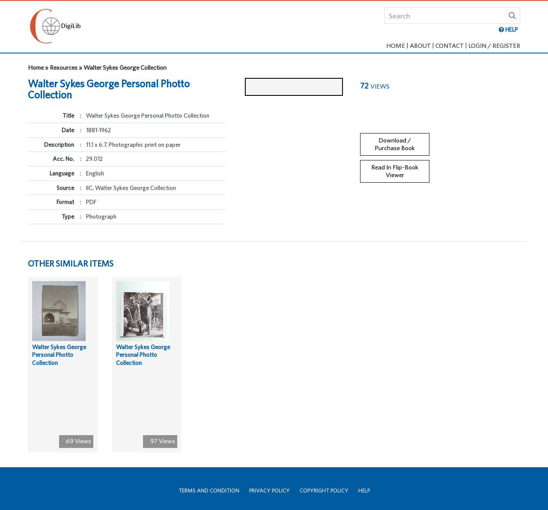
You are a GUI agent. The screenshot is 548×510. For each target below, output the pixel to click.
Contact (449, 45)
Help (364, 490)
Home (395, 45)
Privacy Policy (269, 490)
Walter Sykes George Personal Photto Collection (59, 360)
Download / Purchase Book (395, 138)
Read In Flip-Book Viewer (394, 165)
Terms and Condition (209, 490)
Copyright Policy (324, 490)
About (420, 45)
